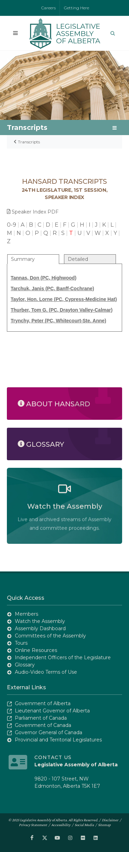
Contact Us (53, 757)
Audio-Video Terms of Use (46, 672)
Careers (48, 7)
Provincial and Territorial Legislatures (58, 740)
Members (26, 614)
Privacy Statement (33, 825)
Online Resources (36, 650)
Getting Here (76, 7)
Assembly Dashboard (40, 628)
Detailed (78, 259)
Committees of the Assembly (50, 636)
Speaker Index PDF (32, 212)
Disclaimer (110, 820)
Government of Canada (43, 725)
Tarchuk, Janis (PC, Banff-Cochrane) (52, 288)
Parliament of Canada (41, 718)
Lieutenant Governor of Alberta (52, 711)
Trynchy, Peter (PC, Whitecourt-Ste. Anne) (58, 320)
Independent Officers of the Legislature (63, 657)
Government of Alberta (43, 703)
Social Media (84, 825)
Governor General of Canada (48, 732)
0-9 (11, 224)
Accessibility (61, 825)
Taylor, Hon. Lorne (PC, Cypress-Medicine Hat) (64, 299)
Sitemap (104, 825)
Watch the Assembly (40, 621)
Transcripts (29, 141)
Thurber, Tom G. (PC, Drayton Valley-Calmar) (61, 310)
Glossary (25, 665)
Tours (21, 643)
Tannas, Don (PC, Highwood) (43, 278)
